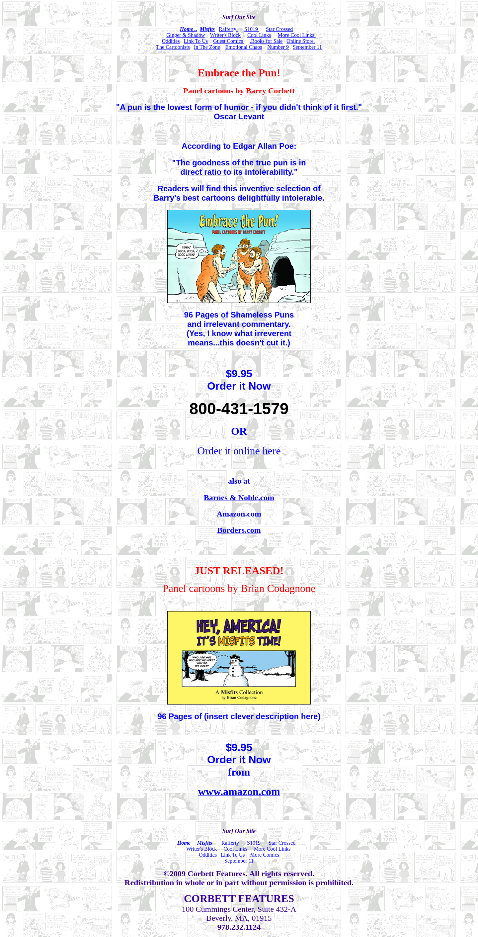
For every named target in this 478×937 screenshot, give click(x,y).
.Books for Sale (266, 41)
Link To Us (196, 41)
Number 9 (277, 47)
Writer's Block (225, 35)
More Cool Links (297, 35)
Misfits (207, 29)
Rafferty (228, 29)
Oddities (171, 41)
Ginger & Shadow (185, 35)
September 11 (307, 47)
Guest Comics (228, 41)
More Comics (264, 855)
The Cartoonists (173, 47)
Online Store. (300, 41)
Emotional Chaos (243, 47)
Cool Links (259, 35)
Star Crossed (279, 29)
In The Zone (207, 47)
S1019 (251, 29)
